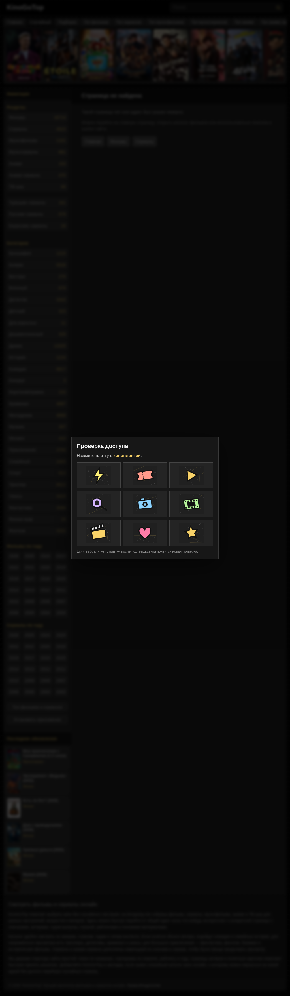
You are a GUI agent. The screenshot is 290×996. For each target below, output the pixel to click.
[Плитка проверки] (99, 475)
